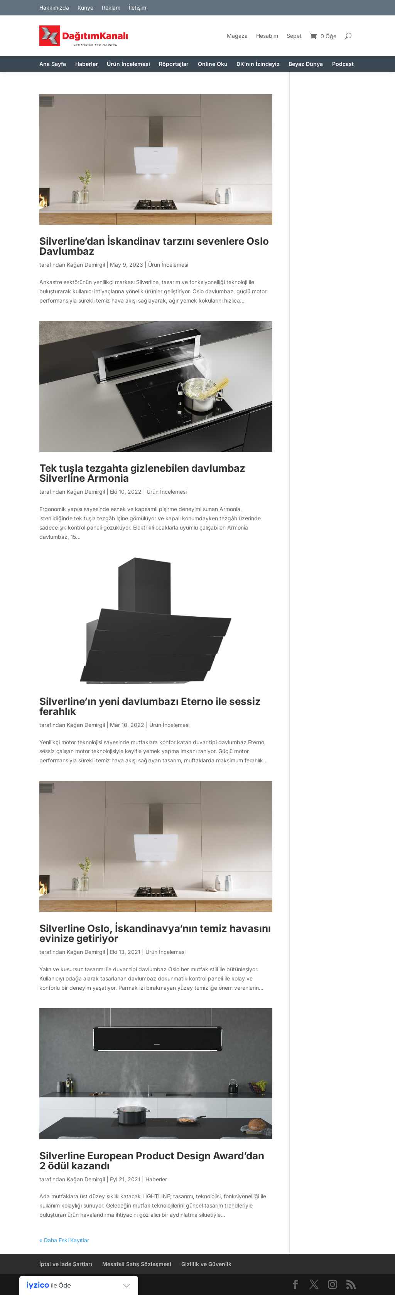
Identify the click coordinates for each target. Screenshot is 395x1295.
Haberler (86, 64)
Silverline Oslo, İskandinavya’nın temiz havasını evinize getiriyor (155, 933)
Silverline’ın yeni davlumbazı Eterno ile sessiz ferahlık (150, 706)
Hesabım (267, 35)
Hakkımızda (54, 8)
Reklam (111, 8)
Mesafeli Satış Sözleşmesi (136, 1264)
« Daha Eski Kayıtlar (64, 1240)
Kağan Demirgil (86, 264)
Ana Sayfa (52, 64)
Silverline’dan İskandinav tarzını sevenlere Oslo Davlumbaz (154, 246)
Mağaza (237, 35)
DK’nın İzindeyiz (258, 64)
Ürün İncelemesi (128, 64)
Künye (85, 8)
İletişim (137, 8)
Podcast (343, 64)
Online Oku (213, 64)
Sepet (294, 35)
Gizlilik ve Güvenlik (206, 1264)
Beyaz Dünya (306, 64)
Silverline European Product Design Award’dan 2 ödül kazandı (151, 1161)
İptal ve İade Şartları (65, 1264)
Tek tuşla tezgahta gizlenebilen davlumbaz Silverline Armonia (142, 473)
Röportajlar (174, 64)
